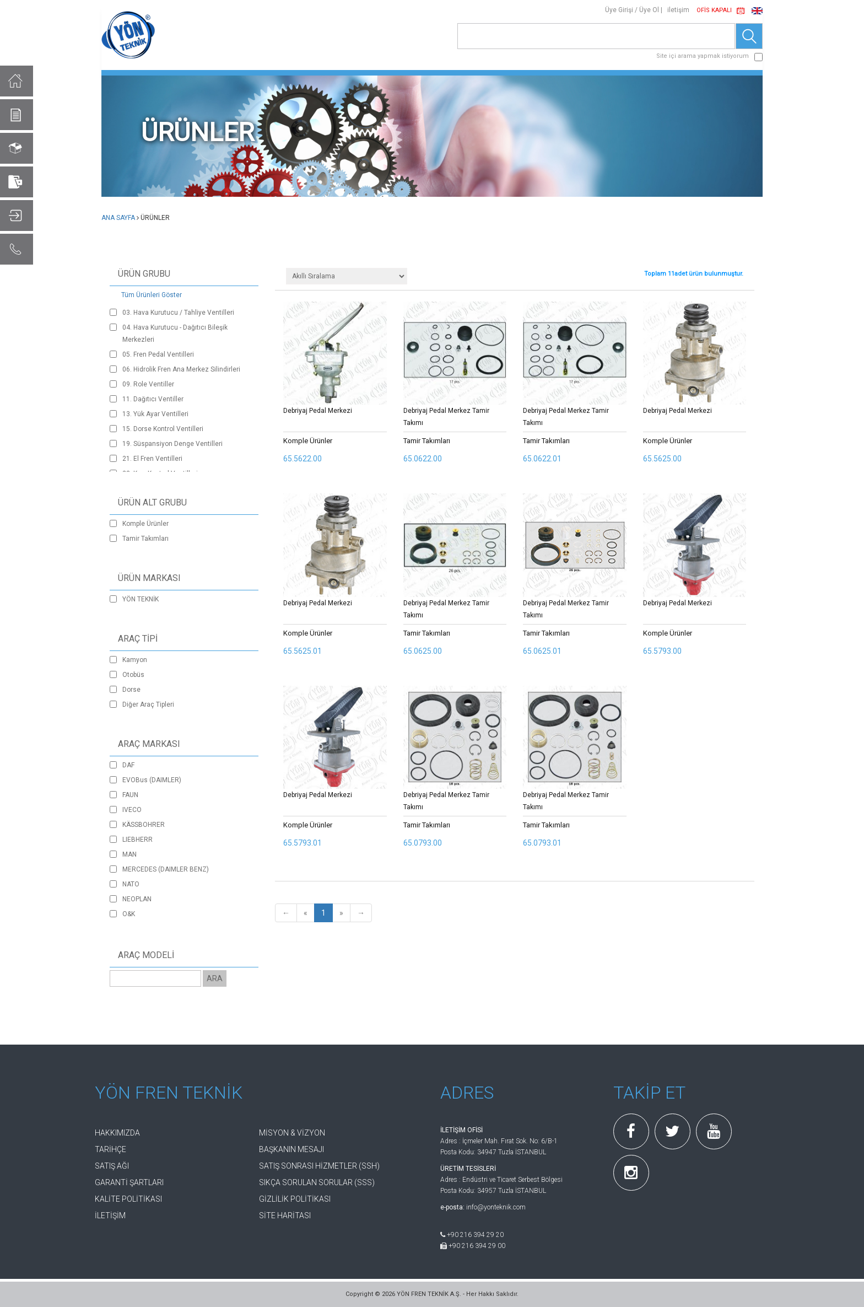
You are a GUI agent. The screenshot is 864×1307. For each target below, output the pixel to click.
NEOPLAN (137, 899)
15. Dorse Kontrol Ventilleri (162, 429)
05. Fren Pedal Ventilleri (158, 354)
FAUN (130, 795)
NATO (130, 884)
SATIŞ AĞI (112, 1165)
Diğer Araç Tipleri (148, 704)
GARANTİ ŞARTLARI (129, 1182)
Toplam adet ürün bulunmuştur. (693, 273)
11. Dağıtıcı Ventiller (152, 399)
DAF (128, 765)
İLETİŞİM (110, 1215)
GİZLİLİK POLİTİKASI (295, 1199)
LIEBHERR (137, 839)
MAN (129, 854)
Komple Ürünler (145, 524)
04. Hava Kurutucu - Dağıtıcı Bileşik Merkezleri (175, 333)
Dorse (131, 689)
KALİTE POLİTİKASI (128, 1199)
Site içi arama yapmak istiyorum (702, 56)
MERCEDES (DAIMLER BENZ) (165, 869)
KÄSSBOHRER (143, 825)
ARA (215, 978)
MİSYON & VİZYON (292, 1132)
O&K (128, 914)
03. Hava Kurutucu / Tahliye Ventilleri (178, 312)
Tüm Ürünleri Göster (151, 295)
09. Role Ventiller (148, 384)
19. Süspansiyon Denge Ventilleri (172, 444)
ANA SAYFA (118, 218)
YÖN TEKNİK (140, 599)
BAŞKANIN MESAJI (291, 1149)
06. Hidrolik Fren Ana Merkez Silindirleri (181, 369)
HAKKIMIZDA (117, 1132)
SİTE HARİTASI (285, 1215)
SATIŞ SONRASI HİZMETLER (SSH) (319, 1165)
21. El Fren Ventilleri (152, 458)
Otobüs (133, 675)
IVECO (132, 810)
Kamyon (134, 660)
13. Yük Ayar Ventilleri (155, 414)
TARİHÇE (110, 1149)
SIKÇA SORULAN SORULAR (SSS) (317, 1182)
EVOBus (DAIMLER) (151, 780)
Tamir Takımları (145, 538)
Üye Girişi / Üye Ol (632, 10)
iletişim (678, 10)
